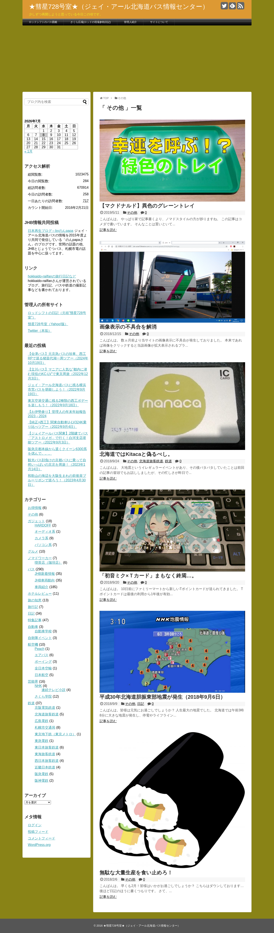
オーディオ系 (45, 531)
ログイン (35, 825)
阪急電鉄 (41, 774)
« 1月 (28, 151)
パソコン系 (43, 545)
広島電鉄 (41, 721)
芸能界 (33, 681)
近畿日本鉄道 (45, 767)
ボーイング (43, 661)
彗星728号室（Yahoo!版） (48, 324)
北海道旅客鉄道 (151, 461)
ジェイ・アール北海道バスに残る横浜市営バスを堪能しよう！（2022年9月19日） (57, 389)
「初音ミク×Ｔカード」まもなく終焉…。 (148, 575)
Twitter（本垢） (40, 330)
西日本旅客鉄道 (47, 760)
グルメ (33, 551)
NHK (38, 686)
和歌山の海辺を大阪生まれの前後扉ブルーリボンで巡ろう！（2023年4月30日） (57, 480)
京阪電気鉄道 (45, 707)
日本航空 (41, 675)
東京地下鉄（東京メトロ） (55, 734)
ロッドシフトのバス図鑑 (43, 22)
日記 (140, 704)
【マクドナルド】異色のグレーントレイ (147, 206)
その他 (132, 212)
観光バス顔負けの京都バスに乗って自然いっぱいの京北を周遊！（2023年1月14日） (57, 464)
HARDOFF (43, 525)
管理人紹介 (130, 22)
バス (31, 569)
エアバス (41, 655)
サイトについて (159, 22)
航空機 (33, 644)
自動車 (33, 627)
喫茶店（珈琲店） (48, 562)
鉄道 (168, 461)
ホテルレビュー (40, 593)
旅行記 (33, 607)
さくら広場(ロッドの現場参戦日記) (90, 22)
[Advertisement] (137, 59)
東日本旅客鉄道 (47, 747)
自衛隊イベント (40, 638)
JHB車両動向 (45, 580)
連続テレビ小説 (54, 690)
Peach (39, 649)
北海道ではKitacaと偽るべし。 (136, 454)
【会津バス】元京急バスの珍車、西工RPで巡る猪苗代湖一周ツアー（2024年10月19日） (58, 358)
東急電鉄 (41, 741)
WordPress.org (39, 845)
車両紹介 (41, 587)
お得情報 (35, 508)
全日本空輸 (43, 668)
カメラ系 (41, 538)
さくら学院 (43, 696)
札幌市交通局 (45, 727)
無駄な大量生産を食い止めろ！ (136, 872)
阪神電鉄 (41, 780)
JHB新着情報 (45, 574)
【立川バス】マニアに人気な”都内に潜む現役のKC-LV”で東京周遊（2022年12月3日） (58, 374)
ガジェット (36, 521)
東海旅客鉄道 (45, 754)
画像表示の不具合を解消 (128, 327)
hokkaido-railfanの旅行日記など (52, 276)
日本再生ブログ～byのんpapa (50, 231)
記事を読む (108, 230)
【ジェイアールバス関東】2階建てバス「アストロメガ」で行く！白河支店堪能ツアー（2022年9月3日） (58, 438)
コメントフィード (41, 838)
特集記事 (35, 620)
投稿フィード (38, 832)
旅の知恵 (35, 600)
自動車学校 (43, 631)
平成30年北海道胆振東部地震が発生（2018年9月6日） (162, 697)
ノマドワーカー (40, 558)
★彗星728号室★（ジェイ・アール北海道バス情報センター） (119, 6)
